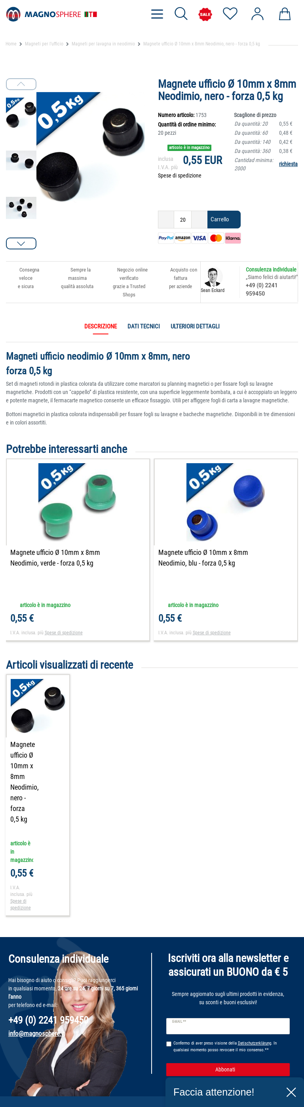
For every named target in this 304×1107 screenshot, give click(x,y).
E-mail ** (179, 965)
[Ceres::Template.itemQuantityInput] (183, 219)
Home (11, 44)
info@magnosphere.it (36, 977)
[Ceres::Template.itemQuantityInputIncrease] (199, 219)
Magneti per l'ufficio (44, 44)
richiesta (288, 164)
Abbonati (249, 1013)
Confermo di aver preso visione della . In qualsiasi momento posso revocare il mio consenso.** (225, 990)
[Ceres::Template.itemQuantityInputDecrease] (166, 219)
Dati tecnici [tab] (143, 326)
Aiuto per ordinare (27, 1087)
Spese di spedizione (179, 175)
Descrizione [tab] (100, 326)
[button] (21, 243)
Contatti (15, 1077)
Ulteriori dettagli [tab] (195, 326)
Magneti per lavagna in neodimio (103, 44)
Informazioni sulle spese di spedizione (117, 1089)
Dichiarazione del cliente (34, 1097)
